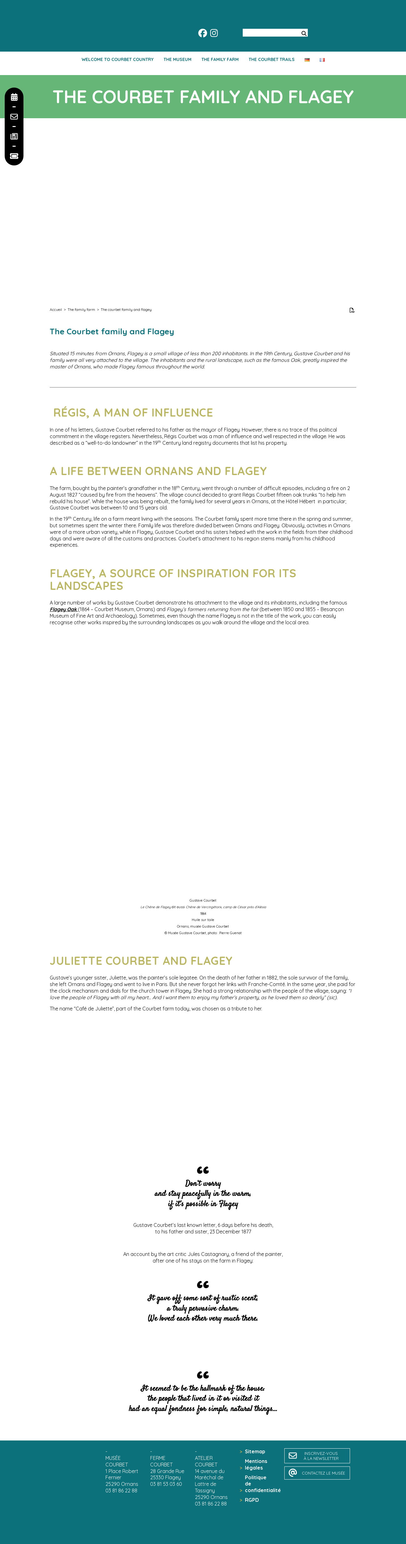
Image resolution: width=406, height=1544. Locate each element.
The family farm (220, 59)
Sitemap (255, 1451)
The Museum (177, 59)
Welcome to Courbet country (118, 59)
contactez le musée (323, 1473)
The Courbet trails (272, 59)
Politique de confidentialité (258, 1484)
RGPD (252, 1500)
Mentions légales (256, 1464)
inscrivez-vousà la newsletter (321, 1456)
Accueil (56, 309)
